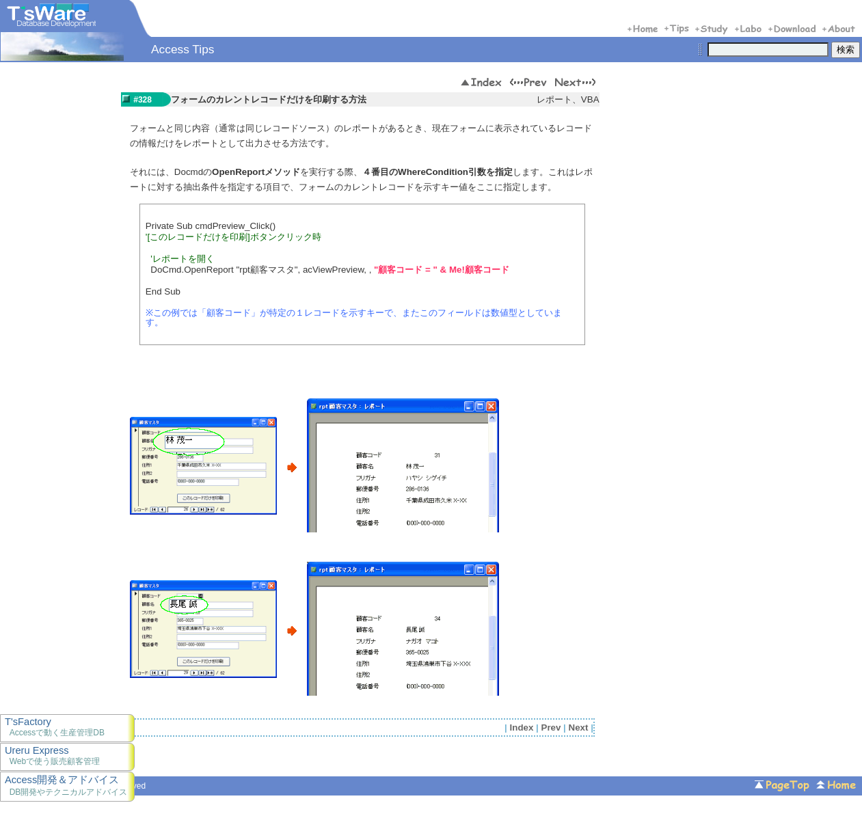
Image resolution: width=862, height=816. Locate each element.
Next (579, 727)
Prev (551, 727)
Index (522, 727)
